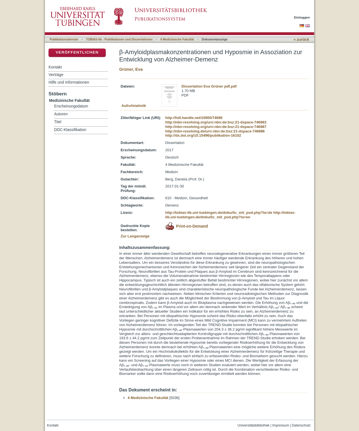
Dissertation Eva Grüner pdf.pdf (208, 86)
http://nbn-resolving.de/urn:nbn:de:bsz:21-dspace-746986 (215, 131)
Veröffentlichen (77, 52)
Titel (57, 122)
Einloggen (302, 17)
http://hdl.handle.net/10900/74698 (193, 118)
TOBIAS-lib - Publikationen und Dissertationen (119, 39)
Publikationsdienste (64, 39)
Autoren (61, 114)
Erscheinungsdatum (71, 106)
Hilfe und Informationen (69, 82)
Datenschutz (301, 425)
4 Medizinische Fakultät (177, 39)
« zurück (301, 39)
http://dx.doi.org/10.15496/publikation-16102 (203, 135)
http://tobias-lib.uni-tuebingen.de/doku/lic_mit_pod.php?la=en (230, 214)
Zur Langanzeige (135, 236)
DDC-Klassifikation (70, 130)
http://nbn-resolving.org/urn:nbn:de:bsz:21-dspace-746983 (215, 122)
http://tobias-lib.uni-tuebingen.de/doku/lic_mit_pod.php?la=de (218, 212)
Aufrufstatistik (133, 106)
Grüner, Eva (131, 69)
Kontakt (55, 67)
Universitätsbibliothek (254, 425)
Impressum (280, 425)
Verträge (56, 74)
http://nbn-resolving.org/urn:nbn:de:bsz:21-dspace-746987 (215, 127)
